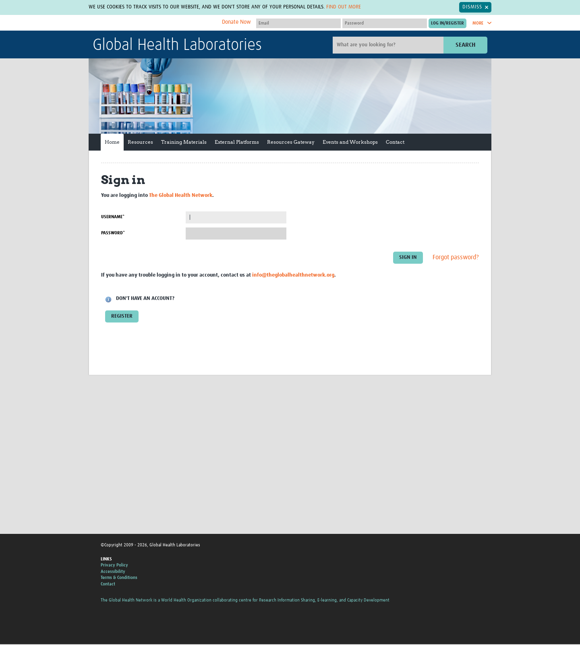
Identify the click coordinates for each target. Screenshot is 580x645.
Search (465, 45)
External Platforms (237, 142)
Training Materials (184, 142)
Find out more (343, 7)
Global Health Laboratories (177, 45)
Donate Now (236, 22)
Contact (395, 142)
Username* (112, 217)
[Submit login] (447, 23)
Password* (113, 233)
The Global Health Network (153, 23)
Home (112, 142)
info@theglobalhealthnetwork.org (293, 275)
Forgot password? (456, 257)
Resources (140, 142)
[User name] (298, 23)
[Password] (384, 23)
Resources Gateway (291, 142)
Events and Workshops (350, 142)
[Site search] (389, 45)
